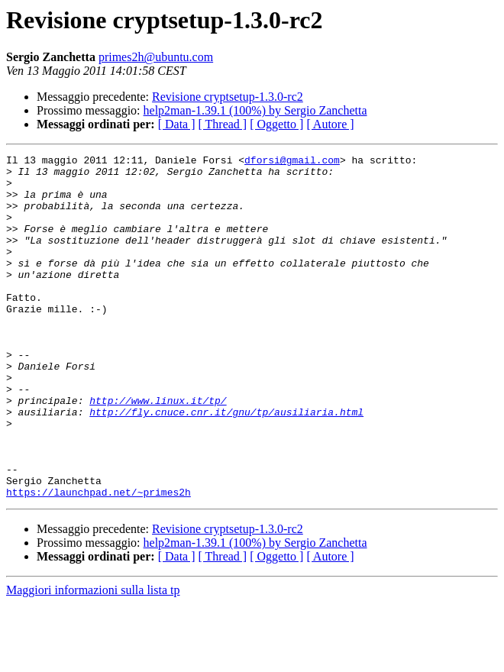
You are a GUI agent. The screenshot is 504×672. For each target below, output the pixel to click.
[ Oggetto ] (276, 124)
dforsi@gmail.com (292, 162)
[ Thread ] (223, 124)
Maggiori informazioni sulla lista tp (93, 658)
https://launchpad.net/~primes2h (98, 560)
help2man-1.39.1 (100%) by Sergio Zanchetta (255, 110)
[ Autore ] (330, 124)
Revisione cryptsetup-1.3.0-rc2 (227, 96)
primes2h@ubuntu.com (156, 56)
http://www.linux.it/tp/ (157, 450)
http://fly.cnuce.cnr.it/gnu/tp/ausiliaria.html (226, 464)
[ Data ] (176, 124)
